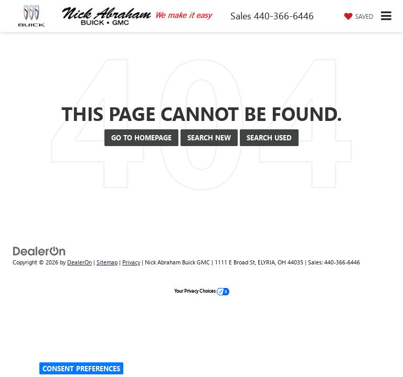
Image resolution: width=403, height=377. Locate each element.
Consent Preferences (81, 368)
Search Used (269, 137)
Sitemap (107, 262)
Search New (209, 137)
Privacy (131, 262)
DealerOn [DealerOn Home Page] (79, 262)
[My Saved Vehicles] (357, 16)
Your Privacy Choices (201, 290)
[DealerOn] (39, 250)
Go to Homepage (141, 137)
